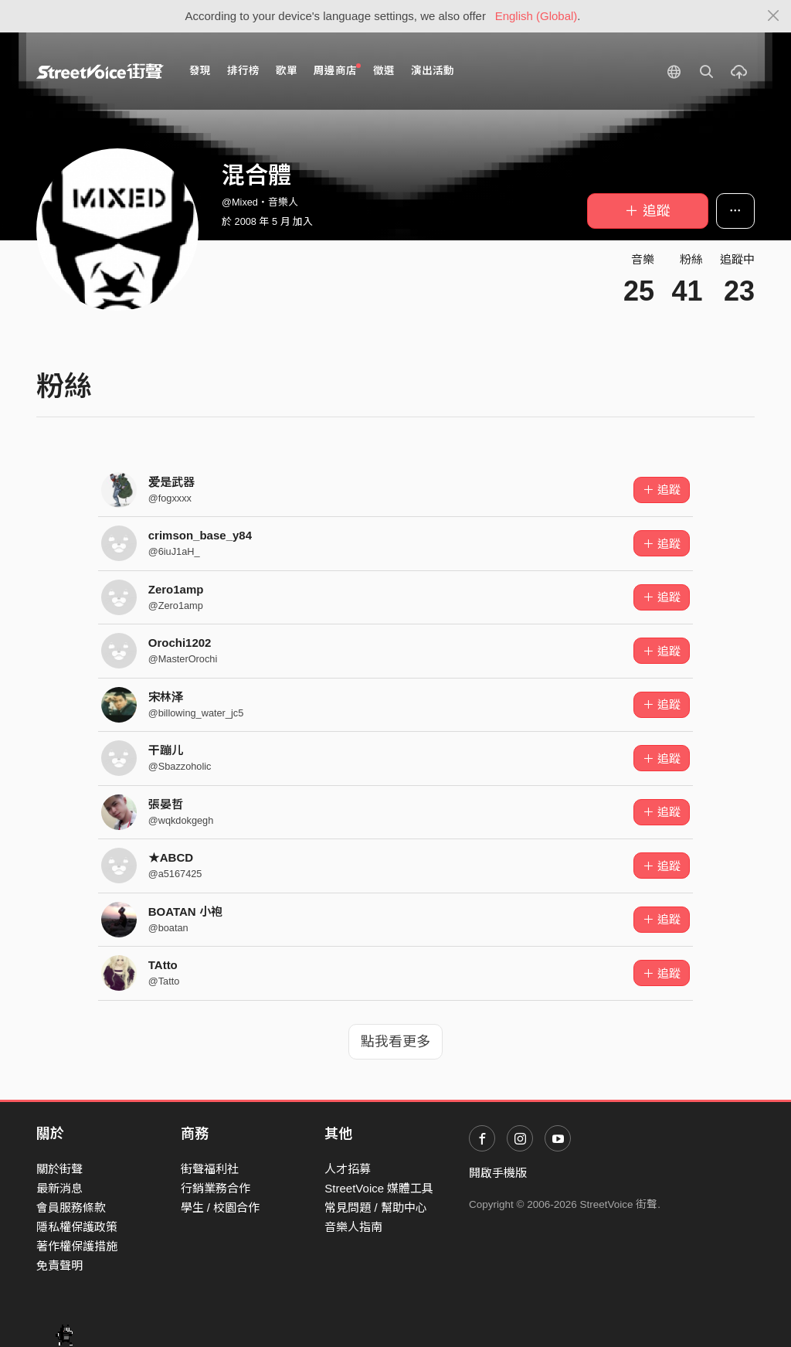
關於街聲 (59, 1168)
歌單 (286, 71)
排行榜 (243, 71)
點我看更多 (395, 1041)
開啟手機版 (498, 1172)
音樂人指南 (353, 1226)
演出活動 (432, 71)
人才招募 (347, 1168)
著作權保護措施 (76, 1246)
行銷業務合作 (215, 1188)
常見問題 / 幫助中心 (375, 1207)
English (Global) (536, 15)
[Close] (773, 16)
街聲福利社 (210, 1168)
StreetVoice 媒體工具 (378, 1188)
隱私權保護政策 (76, 1226)
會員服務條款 (71, 1207)
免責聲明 (59, 1265)
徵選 (384, 71)
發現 (200, 71)
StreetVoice (100, 71)
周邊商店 (337, 70)
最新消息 (59, 1188)
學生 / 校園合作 (220, 1207)
